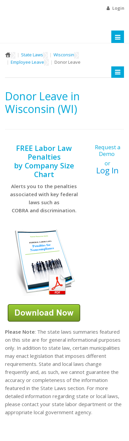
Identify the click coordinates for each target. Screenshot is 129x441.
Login (118, 8)
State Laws (32, 55)
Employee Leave (27, 62)
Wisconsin (63, 55)
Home (8, 54)
